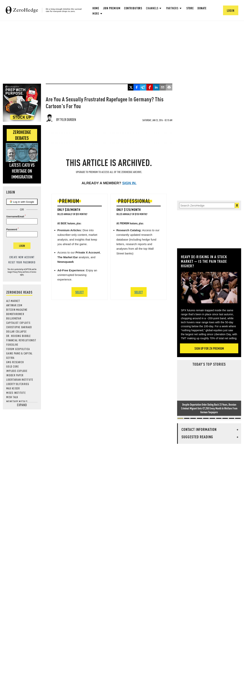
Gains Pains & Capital (19, 353)
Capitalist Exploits (18, 323)
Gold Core (12, 366)
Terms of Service (30, 272)
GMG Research (15, 362)
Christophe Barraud (19, 327)
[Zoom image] (209, 287)
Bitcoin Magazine (16, 309)
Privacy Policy (17, 272)
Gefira (10, 358)
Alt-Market (13, 301)
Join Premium (111, 8)
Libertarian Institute (19, 379)
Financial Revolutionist (21, 340)
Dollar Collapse (16, 331)
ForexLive (12, 344)
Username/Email (15, 216)
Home (95, 8)
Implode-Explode (16, 371)
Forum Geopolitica (18, 349)
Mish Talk (12, 397)
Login (22, 246)
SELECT (79, 292)
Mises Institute (16, 393)
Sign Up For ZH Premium (209, 348)
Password (11, 229)
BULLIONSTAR (13, 318)
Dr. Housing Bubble (18, 336)
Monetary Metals (16, 401)
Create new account (22, 257)
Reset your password (21, 262)
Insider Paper (14, 375)
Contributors (133, 8)
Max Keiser (13, 388)
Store (190, 8)
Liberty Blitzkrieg (17, 384)
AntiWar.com (14, 305)
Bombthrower (15, 314)
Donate (201, 8)
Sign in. (129, 183)
